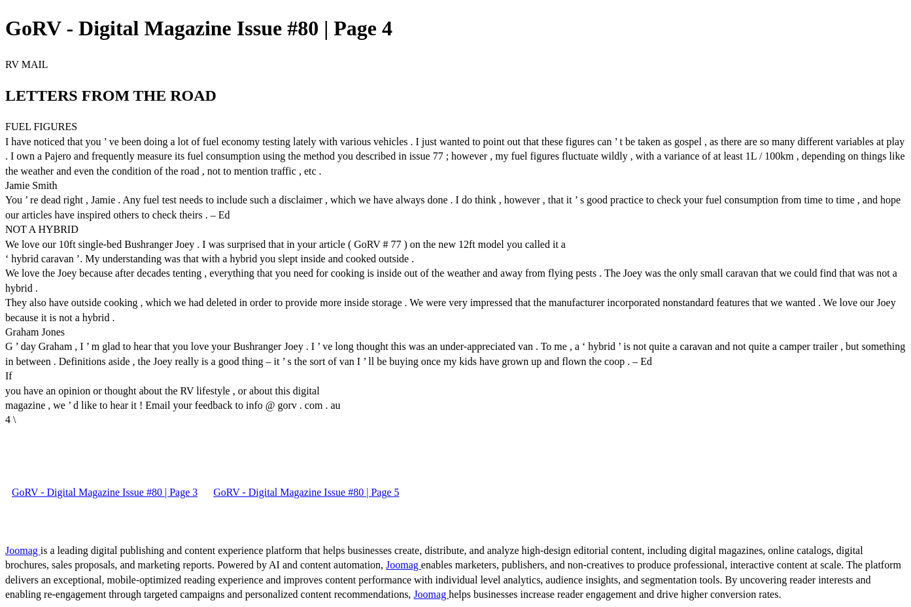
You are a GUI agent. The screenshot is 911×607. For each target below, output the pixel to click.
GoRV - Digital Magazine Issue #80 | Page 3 (105, 492)
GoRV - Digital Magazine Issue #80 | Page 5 (306, 492)
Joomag (23, 550)
